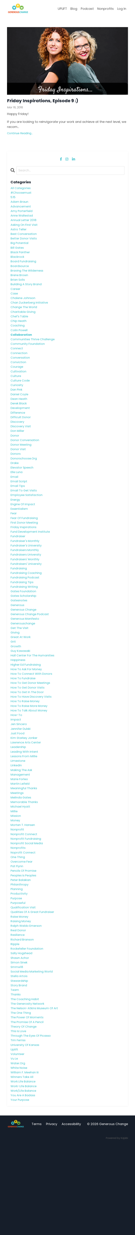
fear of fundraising (26, 552)
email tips (18, 516)
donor (15, 461)
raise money (20, 990)
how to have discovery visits (33, 748)
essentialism (20, 542)
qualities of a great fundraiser (35, 984)
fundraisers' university (28, 602)
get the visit (20, 673)
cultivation (19, 391)
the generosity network (29, 1085)
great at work (22, 682)
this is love (19, 1115)
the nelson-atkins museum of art (37, 1090)
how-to (17, 768)
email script (20, 511)
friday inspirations (25, 562)
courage (17, 386)
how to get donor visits (29, 738)
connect (17, 365)
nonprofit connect (25, 899)
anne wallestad (23, 220)
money (16, 884)
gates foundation (25, 632)
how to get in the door (29, 743)
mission (16, 879)
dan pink (17, 411)
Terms (37, 1215)
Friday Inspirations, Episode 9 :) (49, 101)
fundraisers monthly (26, 587)
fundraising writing (26, 627)
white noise (20, 1156)
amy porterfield (23, 215)
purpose (17, 969)
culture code (21, 401)
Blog (73, 8)
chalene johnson (24, 310)
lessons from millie (25, 813)
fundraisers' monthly (26, 597)
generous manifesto (26, 662)
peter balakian (22, 949)
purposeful (19, 974)
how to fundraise (24, 728)
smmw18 (17, 1045)
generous (18, 647)
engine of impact (24, 537)
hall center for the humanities (35, 703)
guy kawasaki (21, 698)
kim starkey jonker (25, 793)
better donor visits (25, 245)
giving (15, 677)
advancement (22, 209)
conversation (21, 376)
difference (19, 436)
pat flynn (17, 934)
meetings (18, 854)
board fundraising (25, 270)
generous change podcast (32, 657)
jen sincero (20, 778)
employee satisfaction (28, 526)
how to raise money (27, 753)
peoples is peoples (25, 944)
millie (14, 874)
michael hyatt (21, 869)
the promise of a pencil (29, 1105)
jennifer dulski (22, 783)
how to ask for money (28, 718)
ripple (15, 1020)
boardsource (21, 275)
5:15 (13, 199)
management (21, 833)
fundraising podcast (26, 617)
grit (13, 688)
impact (16, 773)
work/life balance (25, 1181)
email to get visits (25, 522)
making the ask (23, 828)
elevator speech (23, 496)
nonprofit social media (28, 909)
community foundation (29, 360)
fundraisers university (28, 592)
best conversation (25, 240)
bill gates (18, 255)
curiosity (17, 406)
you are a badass (24, 1186)
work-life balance (25, 1176)
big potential (20, 250)
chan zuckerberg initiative (31, 315)
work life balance (24, 1171)
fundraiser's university (28, 582)
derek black (19, 426)
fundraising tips (23, 622)
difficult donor (22, 441)
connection (20, 371)
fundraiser (19, 572)
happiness (19, 708)
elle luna (17, 501)
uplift (15, 1135)
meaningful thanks (25, 849)
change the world (25, 320)
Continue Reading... (20, 134)
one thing (18, 924)
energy (16, 532)
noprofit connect (24, 919)
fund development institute (32, 567)
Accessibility (71, 1215)
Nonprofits (105, 8)
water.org (19, 1150)
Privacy (51, 1215)
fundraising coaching (28, 612)
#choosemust (22, 194)
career (16, 300)
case (15, 305)
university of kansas (26, 1130)
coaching (18, 340)
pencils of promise (25, 939)
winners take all (23, 1166)
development (21, 431)
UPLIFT (62, 8)
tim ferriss (19, 1125)
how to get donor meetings (32, 733)
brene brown (20, 285)
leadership (19, 803)
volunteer (18, 1141)
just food (18, 788)
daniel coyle (20, 416)
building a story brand (28, 295)
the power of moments (29, 1100)
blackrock (18, 265)
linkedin (17, 823)
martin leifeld (21, 844)
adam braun (20, 204)
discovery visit (22, 451)
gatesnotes (20, 642)
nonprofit (18, 894)
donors (16, 481)
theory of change (25, 1110)
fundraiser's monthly (26, 577)
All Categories (21, 189)
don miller (18, 456)
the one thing (22, 1095)
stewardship (20, 1060)
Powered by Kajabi (117, 1229)
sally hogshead (23, 1030)
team (15, 1070)
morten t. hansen (24, 889)
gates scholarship (25, 637)
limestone (19, 818)
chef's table (20, 330)
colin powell (20, 345)
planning (17, 959)
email (15, 506)
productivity (20, 964)
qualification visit (24, 979)
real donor (19, 1005)
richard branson (23, 1015)
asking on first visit (26, 230)
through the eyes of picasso (33, 1120)
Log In (121, 8)
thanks (16, 1075)
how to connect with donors (34, 723)
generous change (25, 652)
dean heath (20, 421)
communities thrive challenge (35, 355)
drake (15, 491)
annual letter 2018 (24, 225)
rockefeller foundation (28, 1025)
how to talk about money (31, 763)
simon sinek (20, 1040)
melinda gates (22, 859)
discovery (18, 446)
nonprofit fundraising (27, 904)
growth (16, 693)
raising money (22, 995)
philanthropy (20, 954)
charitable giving (24, 325)
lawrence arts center (27, 798)
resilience (18, 1010)
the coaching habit (26, 1080)
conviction (19, 381)
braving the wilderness (29, 280)
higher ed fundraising (27, 713)
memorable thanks (26, 864)
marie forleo (20, 839)
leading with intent (25, 808)
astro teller (19, 235)
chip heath (19, 335)
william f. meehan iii (26, 1161)
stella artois (20, 1055)
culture (16, 396)
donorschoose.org (25, 486)
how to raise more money (31, 758)
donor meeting (22, 471)
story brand (20, 1065)
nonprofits (19, 914)
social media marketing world (34, 1050)
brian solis (19, 290)
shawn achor (21, 1035)
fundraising (20, 607)
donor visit (19, 476)
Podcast (87, 8)
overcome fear (23, 929)
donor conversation (26, 466)
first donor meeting (26, 557)
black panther (21, 260)
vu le (15, 1145)
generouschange (24, 667)
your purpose (21, 1191)
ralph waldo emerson (28, 1000)
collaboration (22, 350)
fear (14, 547)
